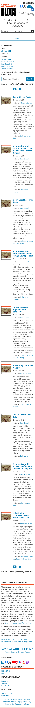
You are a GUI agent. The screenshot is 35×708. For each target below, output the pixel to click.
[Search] (24, 31)
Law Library (20, 243)
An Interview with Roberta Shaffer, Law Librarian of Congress (22, 466)
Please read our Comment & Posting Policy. (16, 642)
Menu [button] (17, 38)
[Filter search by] (9, 31)
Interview (16, 192)
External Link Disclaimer (13, 704)
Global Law (24, 297)
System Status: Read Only (22, 415)
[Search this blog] (13, 79)
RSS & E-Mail (5, 671)
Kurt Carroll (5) (6, 64)
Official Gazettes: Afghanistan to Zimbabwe (21, 309)
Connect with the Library (17, 648)
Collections (24, 136)
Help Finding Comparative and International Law (21, 515)
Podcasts (4, 681)
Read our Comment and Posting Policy (18, 623)
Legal (19, 702)
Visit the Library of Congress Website (17, 652)
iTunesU (5, 686)
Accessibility (26, 702)
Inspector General (9, 702)
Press (13, 699)
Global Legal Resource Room (23, 201)
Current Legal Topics (22, 97)
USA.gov (27, 704)
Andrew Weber (25, 262)
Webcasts (4, 683)
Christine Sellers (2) (8, 66)
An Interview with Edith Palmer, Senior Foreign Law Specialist (23, 253)
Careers (19, 699)
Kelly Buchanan (25, 374)
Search (29, 79)
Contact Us (5, 696)
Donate (26, 699)
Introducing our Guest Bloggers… (23, 366)
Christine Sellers (26, 103)
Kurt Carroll (24, 159)
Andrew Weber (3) (7, 69)
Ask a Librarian (6, 693)
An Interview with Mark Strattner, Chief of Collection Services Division (22, 149)
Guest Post (20, 559)
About (7, 699)
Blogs (3, 673)
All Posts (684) (6, 51)
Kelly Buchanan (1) (7, 62)
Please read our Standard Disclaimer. (14, 639)
